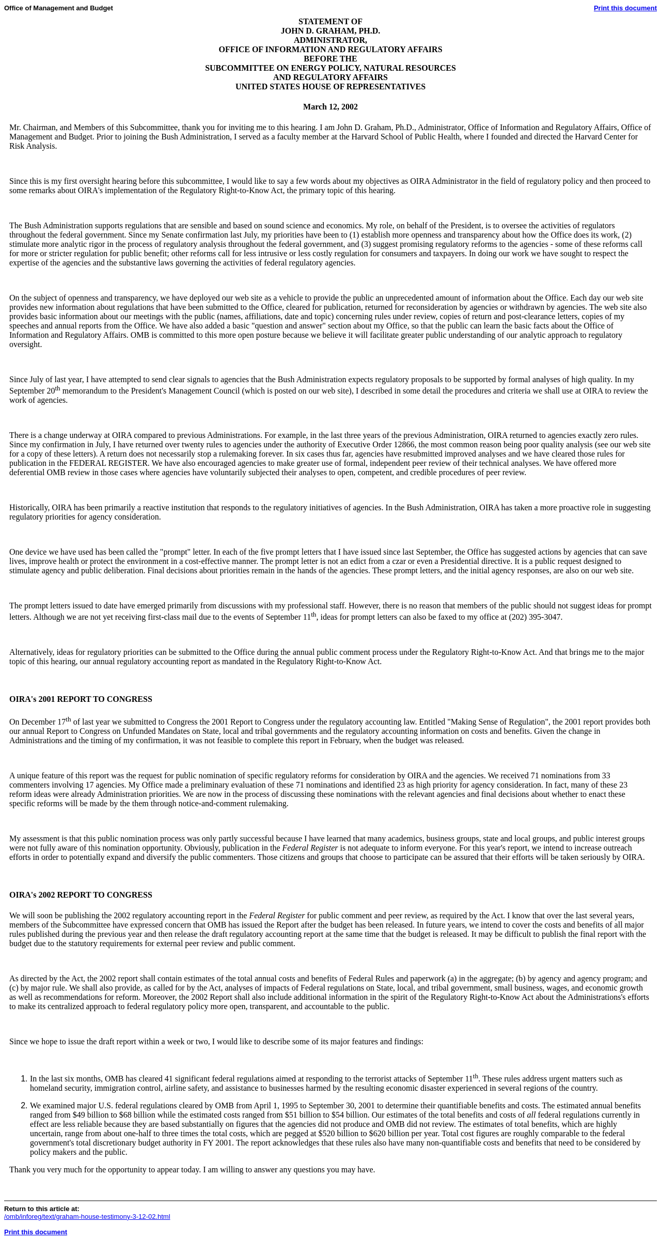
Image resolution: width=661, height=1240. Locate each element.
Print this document (625, 8)
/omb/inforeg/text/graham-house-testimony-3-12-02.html (87, 1216)
